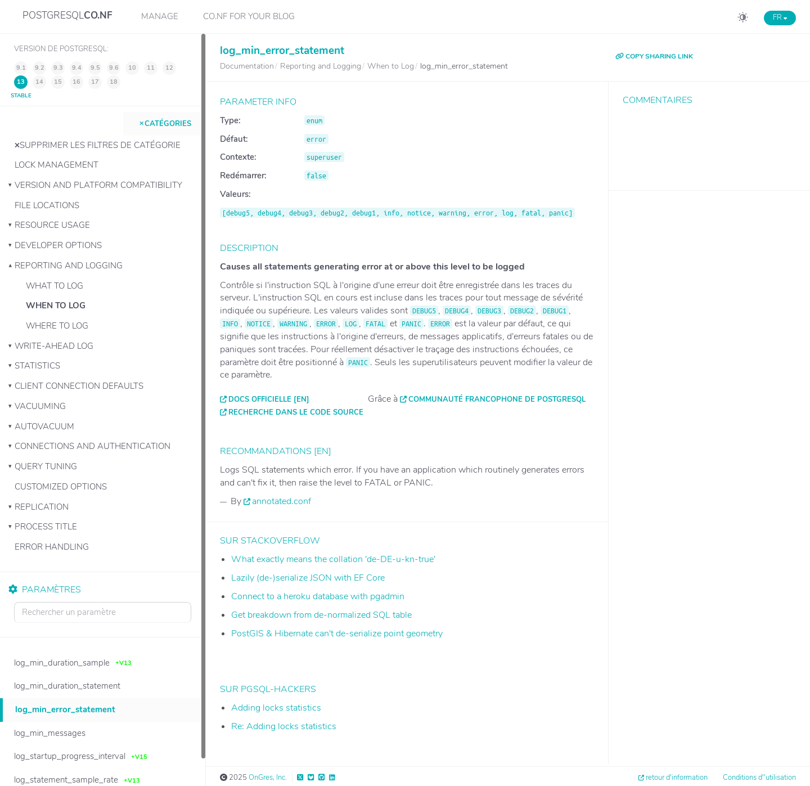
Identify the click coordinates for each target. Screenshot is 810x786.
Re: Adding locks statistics (283, 726)
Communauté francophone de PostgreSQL (497, 399)
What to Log (54, 285)
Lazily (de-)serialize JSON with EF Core (308, 578)
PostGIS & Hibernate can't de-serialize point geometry (337, 633)
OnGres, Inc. (268, 777)
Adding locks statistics (276, 708)
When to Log (56, 305)
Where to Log (57, 325)
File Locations (47, 205)
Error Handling (52, 547)
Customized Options (61, 486)
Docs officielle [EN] (268, 399)
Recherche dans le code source (295, 412)
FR (780, 17)
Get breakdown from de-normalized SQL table (321, 615)
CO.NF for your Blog (249, 16)
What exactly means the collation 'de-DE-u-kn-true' (333, 559)
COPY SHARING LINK (654, 56)
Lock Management (56, 164)
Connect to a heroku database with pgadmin (317, 596)
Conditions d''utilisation (759, 777)
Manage (159, 16)
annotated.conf (281, 501)
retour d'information (677, 777)
